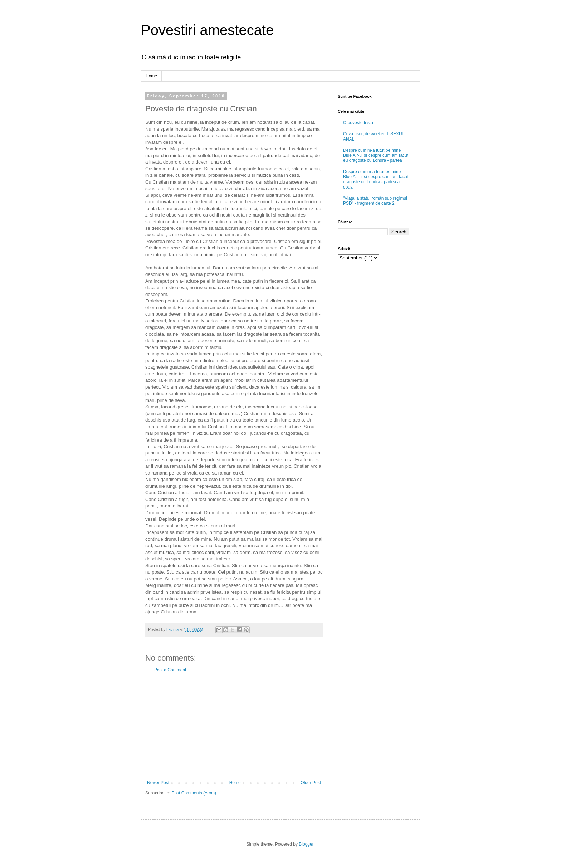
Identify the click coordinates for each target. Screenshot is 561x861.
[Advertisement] (234, 726)
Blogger (306, 844)
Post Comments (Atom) (193, 793)
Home (151, 75)
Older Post (311, 782)
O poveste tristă (358, 122)
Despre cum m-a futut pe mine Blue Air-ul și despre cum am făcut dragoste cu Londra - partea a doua (375, 179)
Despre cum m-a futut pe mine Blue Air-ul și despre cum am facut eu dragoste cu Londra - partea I (375, 155)
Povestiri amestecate (207, 30)
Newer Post (158, 782)
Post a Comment (170, 669)
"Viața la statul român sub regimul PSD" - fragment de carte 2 (375, 201)
